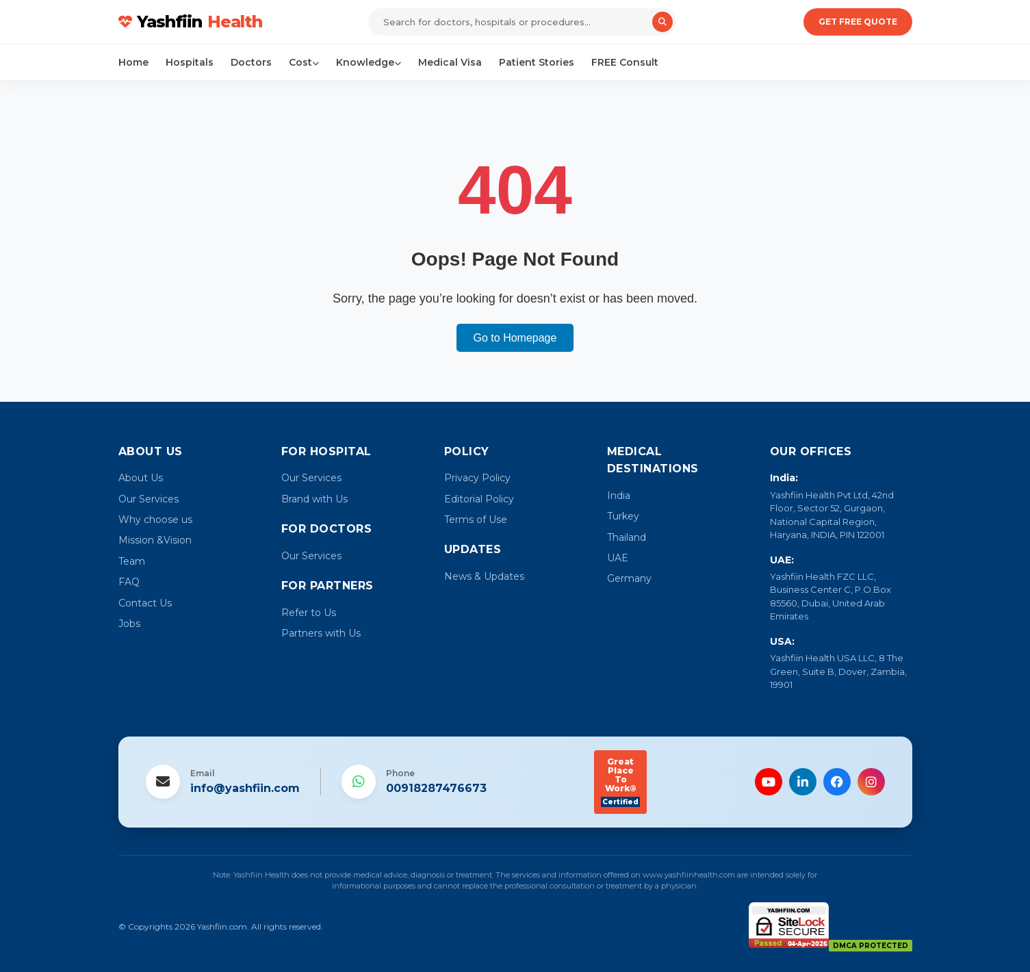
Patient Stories (536, 62)
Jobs (129, 623)
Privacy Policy (477, 478)
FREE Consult (624, 62)
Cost (304, 62)
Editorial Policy (479, 499)
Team (131, 561)
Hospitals (190, 62)
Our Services (148, 499)
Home (133, 62)
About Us (140, 478)
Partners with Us (321, 633)
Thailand (626, 537)
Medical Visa (450, 62)
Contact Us (145, 603)
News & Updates (484, 576)
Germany (629, 578)
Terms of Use (475, 519)
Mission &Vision (155, 540)
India (618, 495)
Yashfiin (190, 22)
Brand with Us (314, 499)
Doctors (251, 62)
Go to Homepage (515, 338)
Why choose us (155, 519)
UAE (617, 558)
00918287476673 (436, 788)
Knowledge (368, 62)
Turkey (623, 516)
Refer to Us (308, 612)
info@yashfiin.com (245, 788)
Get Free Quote (858, 21)
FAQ (129, 582)
